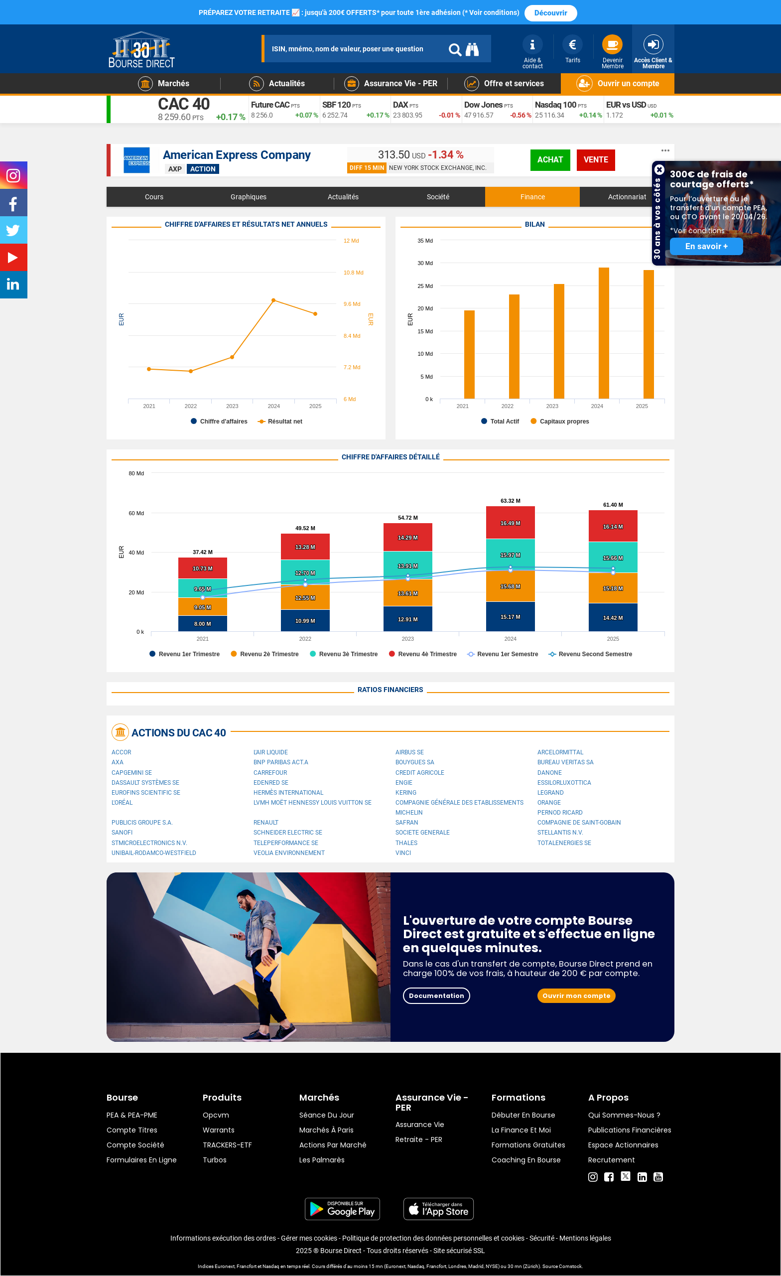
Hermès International (288, 792)
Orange (549, 802)
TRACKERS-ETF (227, 1145)
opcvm (216, 1115)
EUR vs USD (627, 105)
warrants (219, 1130)
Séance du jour (326, 1115)
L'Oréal (122, 802)
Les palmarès (322, 1160)
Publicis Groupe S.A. (142, 822)
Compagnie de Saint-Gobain (579, 822)
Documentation (436, 996)
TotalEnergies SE (564, 843)
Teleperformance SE (286, 843)
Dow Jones (484, 105)
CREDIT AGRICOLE (419, 772)
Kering (405, 792)
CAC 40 (187, 104)
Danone (549, 772)
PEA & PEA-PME (132, 1115)
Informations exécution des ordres (223, 1238)
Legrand (550, 792)
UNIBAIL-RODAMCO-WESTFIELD (154, 853)
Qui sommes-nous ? (624, 1115)
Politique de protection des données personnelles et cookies (433, 1238)
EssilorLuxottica (564, 782)
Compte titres (132, 1130)
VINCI (403, 853)
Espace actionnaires (623, 1145)
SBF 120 (337, 105)
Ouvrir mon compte (576, 996)
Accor (121, 752)
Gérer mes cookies (309, 1238)
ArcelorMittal (560, 752)
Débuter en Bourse (523, 1115)
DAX (401, 105)
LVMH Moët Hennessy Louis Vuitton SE (313, 802)
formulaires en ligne (142, 1160)
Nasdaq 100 (556, 105)
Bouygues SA (414, 762)
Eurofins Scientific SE (146, 792)
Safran (406, 822)
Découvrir (550, 12)
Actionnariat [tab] (627, 197)
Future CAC (271, 105)
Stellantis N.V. (560, 832)
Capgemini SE (132, 772)
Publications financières (629, 1130)
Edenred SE (271, 782)
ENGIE (403, 782)
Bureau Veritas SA (565, 762)
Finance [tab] (533, 197)
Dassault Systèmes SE (145, 782)
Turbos (215, 1160)
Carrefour (270, 772)
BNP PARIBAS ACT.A (281, 762)
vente (596, 159)
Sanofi (122, 832)
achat (550, 159)
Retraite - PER (418, 1139)
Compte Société (135, 1145)
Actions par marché (333, 1145)
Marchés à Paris (326, 1130)
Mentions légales (585, 1238)
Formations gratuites (528, 1145)
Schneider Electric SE (288, 832)
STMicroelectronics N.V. (149, 843)
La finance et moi (521, 1130)
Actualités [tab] (343, 197)
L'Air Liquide (271, 752)
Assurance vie (419, 1125)
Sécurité (541, 1238)
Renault (266, 822)
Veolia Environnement (289, 853)
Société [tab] (438, 197)
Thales (406, 843)
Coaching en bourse (526, 1160)
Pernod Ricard (560, 812)
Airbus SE (409, 752)
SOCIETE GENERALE (422, 832)
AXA (118, 762)
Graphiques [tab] (248, 197)
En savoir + (706, 246)
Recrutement (611, 1160)
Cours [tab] (154, 197)
